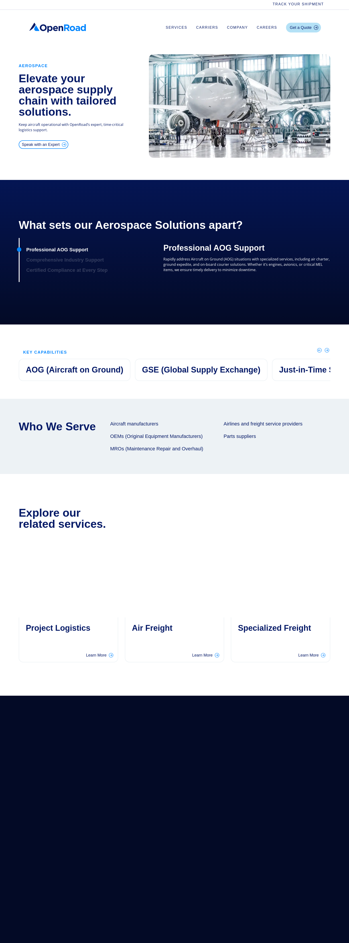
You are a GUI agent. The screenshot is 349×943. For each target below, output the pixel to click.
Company (237, 27)
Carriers (207, 27)
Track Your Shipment (298, 4)
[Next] (327, 350)
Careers (267, 27)
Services (176, 27)
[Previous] (319, 350)
